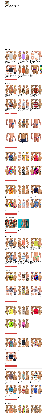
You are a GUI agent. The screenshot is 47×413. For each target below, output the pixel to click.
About (6, 407)
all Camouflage (8, 262)
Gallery (6, 408)
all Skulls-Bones (8, 294)
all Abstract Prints (9, 227)
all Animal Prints (8, 74)
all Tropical (8, 141)
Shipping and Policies (8, 409)
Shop (6, 406)
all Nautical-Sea (8, 327)
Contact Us (6, 410)
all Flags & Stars (8, 108)
